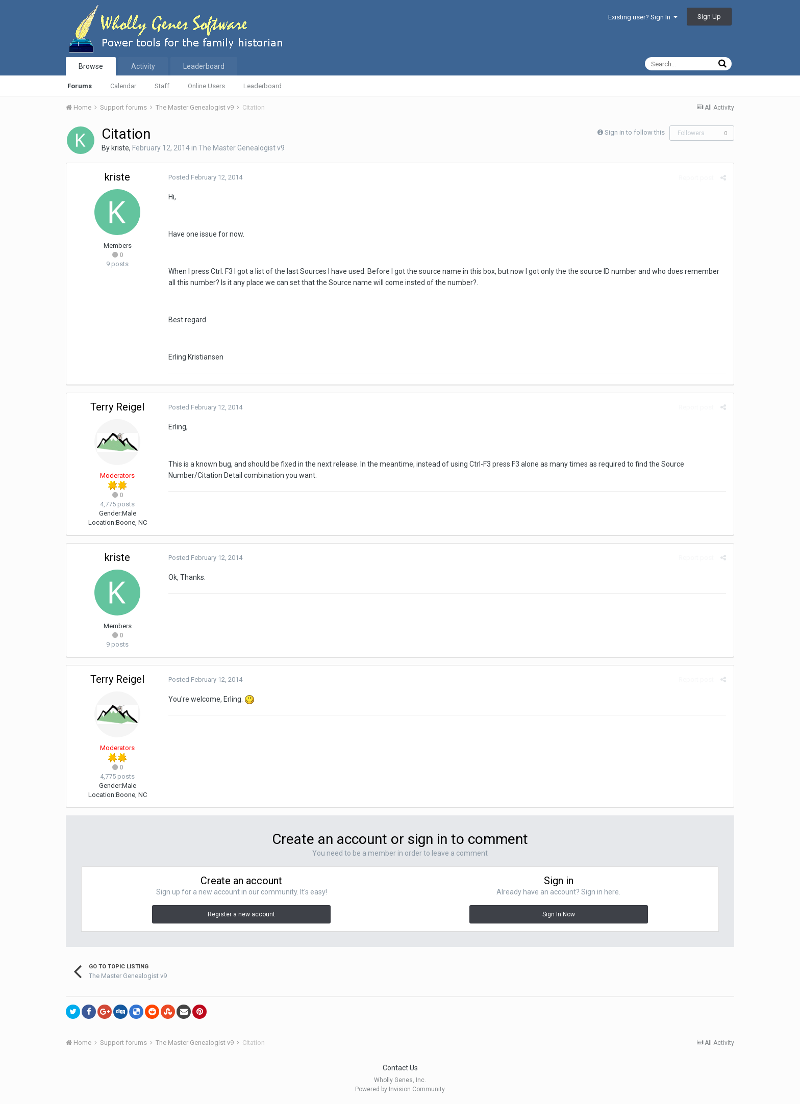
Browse (91, 66)
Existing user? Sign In (643, 17)
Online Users (206, 86)
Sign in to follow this (635, 132)
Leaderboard (262, 86)
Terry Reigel (117, 407)
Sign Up (709, 16)
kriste (120, 148)
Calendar (123, 86)
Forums (79, 86)
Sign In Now (558, 914)
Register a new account (241, 914)
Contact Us (400, 1068)
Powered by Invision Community (400, 1089)
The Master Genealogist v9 (241, 148)
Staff (162, 86)
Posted (205, 177)
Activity (143, 66)
